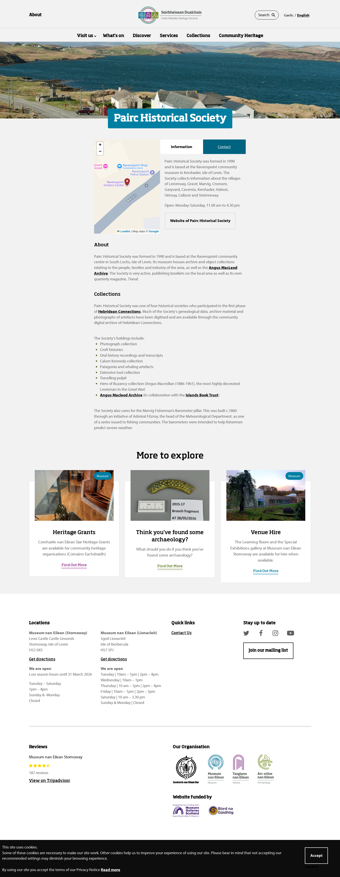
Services (169, 36)
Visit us (85, 36)
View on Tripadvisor (49, 781)
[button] (127, 182)
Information (181, 146)
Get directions (42, 659)
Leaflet (123, 231)
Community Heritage (241, 36)
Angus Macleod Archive (121, 394)
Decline (311, 866)
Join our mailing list (268, 651)
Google (154, 231)
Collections (198, 36)
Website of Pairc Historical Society (200, 220)
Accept (316, 855)
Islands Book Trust (202, 394)
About (35, 15)
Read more (110, 869)
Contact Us (181, 633)
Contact (224, 146)
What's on (113, 36)
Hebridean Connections (119, 311)
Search (266, 15)
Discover (142, 36)
